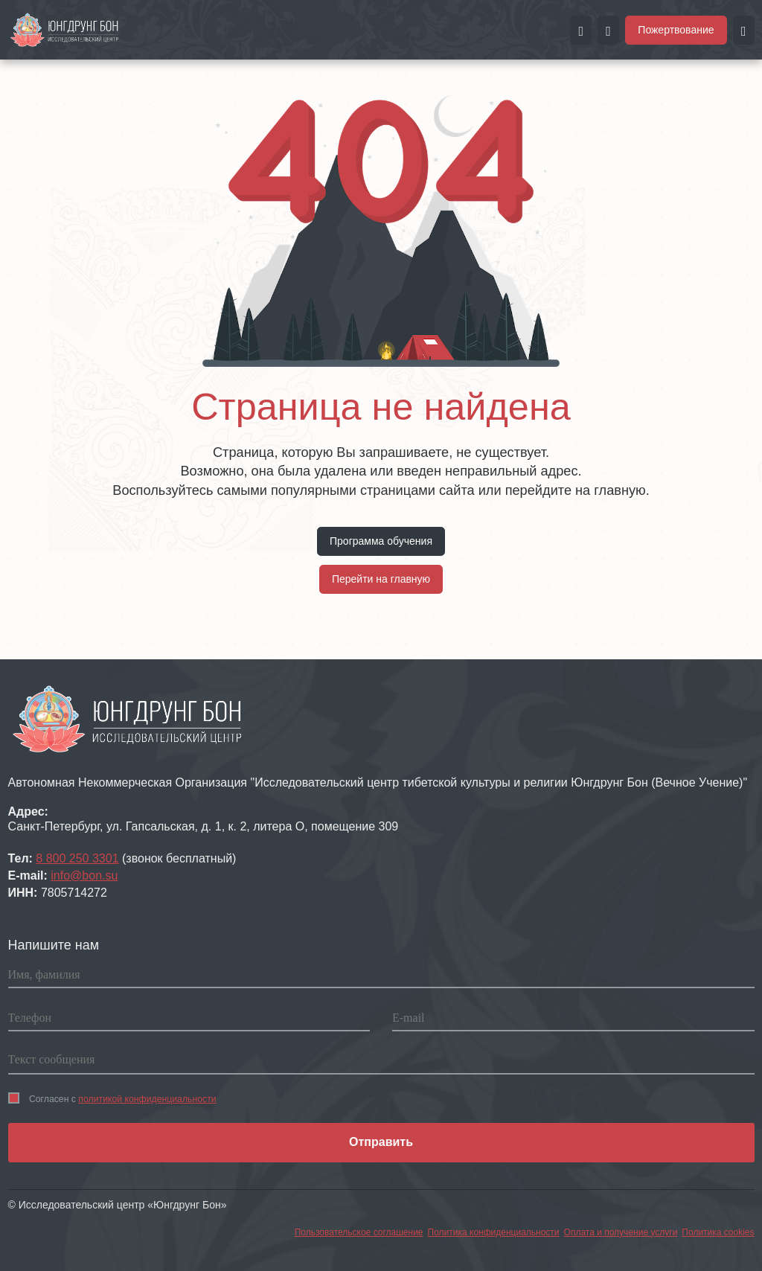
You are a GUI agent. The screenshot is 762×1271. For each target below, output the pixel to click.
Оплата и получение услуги (621, 1232)
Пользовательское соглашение (359, 1232)
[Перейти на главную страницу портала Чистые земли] (64, 29)
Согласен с (112, 1098)
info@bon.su (84, 875)
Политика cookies (718, 1232)
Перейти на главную (381, 579)
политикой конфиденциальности (147, 1099)
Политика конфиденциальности (494, 1232)
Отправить (381, 1142)
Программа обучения (381, 541)
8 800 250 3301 (77, 858)
